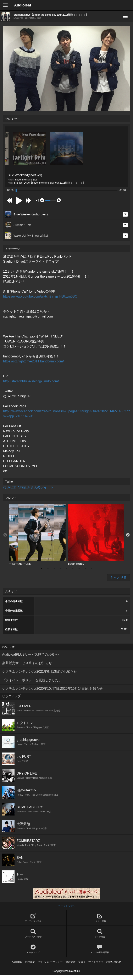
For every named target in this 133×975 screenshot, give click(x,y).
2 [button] (48, 569)
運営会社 (71, 961)
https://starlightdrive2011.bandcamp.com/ (33, 361)
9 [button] (91, 569)
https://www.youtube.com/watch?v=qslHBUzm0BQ (40, 296)
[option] (37, 534)
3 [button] (54, 569)
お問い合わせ (113, 961)
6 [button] (73, 569)
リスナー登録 (100, 917)
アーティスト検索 (33, 933)
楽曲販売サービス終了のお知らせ (27, 663)
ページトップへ (66, 906)
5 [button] (67, 569)
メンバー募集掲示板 (100, 949)
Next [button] (128, 535)
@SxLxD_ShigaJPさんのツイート (28, 487)
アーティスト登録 (33, 917)
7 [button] (79, 569)
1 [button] (42, 569)
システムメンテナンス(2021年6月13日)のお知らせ (39, 671)
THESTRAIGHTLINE (37, 534)
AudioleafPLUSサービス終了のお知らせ (31, 654)
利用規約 (30, 961)
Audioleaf (22, 5)
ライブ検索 (100, 933)
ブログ (82, 961)
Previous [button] (5, 535)
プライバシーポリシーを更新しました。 (32, 680)
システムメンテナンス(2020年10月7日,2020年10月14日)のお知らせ (52, 688)
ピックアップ (33, 949)
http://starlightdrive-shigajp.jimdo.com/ (31, 381)
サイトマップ (95, 961)
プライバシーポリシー (50, 961)
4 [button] (60, 569)
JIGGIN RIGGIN (96, 534)
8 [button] (85, 569)
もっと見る (118, 577)
